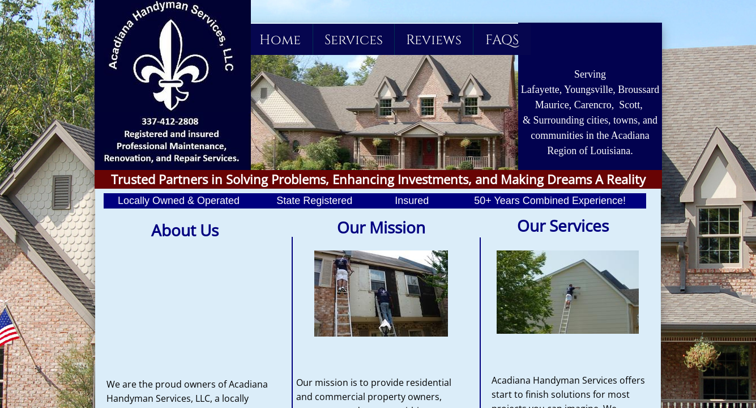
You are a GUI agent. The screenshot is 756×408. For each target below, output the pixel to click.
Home (280, 40)
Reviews (434, 40)
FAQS (502, 40)
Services (353, 40)
